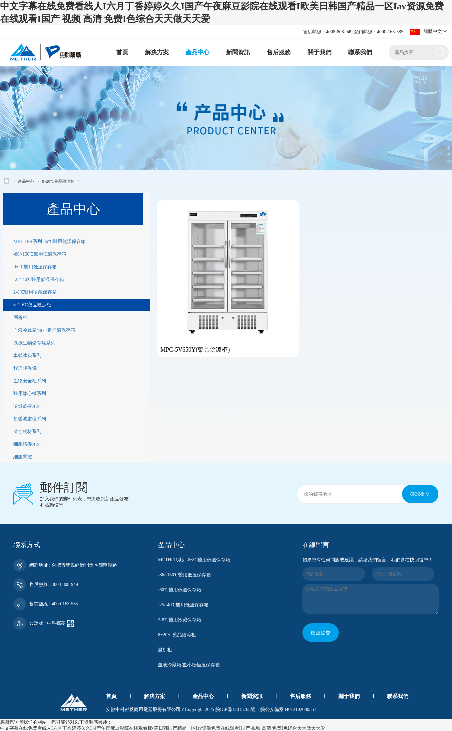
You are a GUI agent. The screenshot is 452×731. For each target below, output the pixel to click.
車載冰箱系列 (27, 355)
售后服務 (279, 52)
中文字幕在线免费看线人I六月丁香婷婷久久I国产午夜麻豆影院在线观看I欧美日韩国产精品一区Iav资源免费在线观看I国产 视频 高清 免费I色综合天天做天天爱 (162, 727)
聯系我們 (360, 52)
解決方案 (157, 52)
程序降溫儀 (25, 367)
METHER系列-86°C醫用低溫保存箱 (49, 241)
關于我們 (319, 52)
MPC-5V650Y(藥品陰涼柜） (189, 353)
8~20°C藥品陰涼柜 (58, 180)
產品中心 (198, 52)
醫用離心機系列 (29, 393)
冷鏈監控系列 (27, 405)
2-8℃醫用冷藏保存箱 (35, 291)
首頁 (122, 52)
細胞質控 (22, 456)
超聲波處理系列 (29, 418)
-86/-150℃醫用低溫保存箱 (39, 253)
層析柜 (20, 317)
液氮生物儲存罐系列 (34, 342)
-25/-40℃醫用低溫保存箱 (38, 279)
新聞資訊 (238, 52)
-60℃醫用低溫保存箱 (35, 266)
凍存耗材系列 (27, 431)
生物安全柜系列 (29, 380)
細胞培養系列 (27, 443)
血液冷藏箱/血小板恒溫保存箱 (44, 329)
